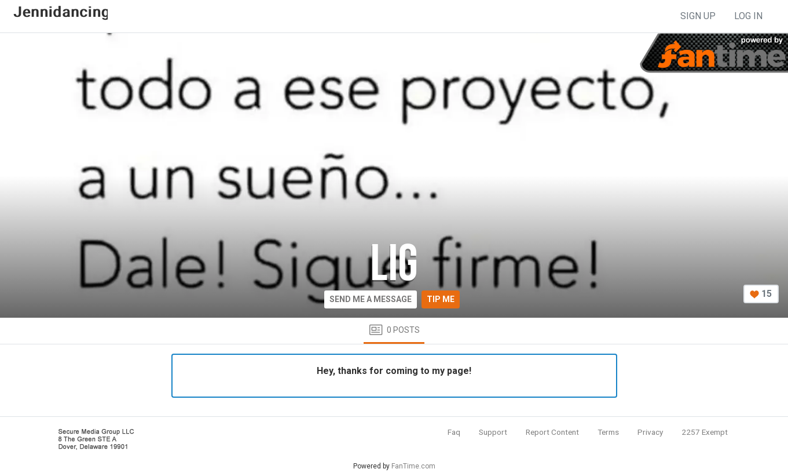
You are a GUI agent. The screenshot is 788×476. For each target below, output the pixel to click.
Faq (454, 432)
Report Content (552, 432)
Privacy (650, 432)
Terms (608, 432)
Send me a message (370, 299)
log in (748, 15)
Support (493, 432)
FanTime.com (413, 466)
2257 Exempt (704, 432)
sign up (698, 15)
